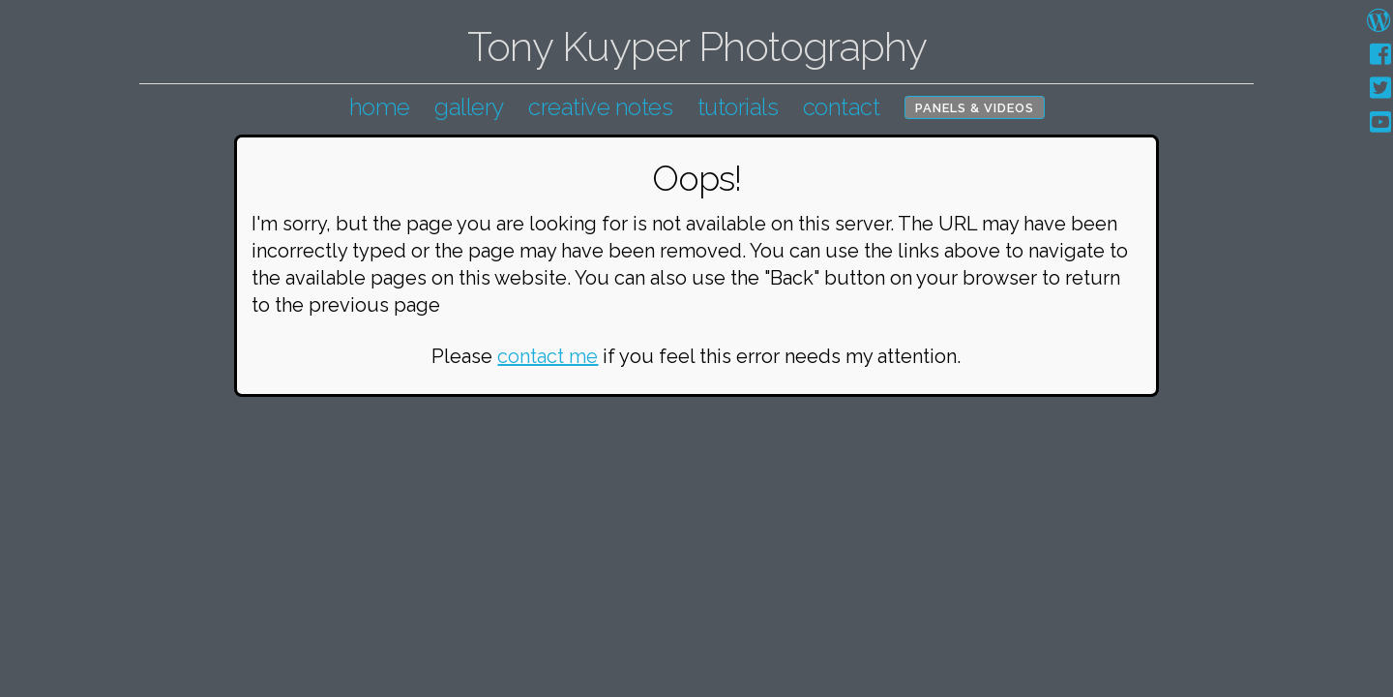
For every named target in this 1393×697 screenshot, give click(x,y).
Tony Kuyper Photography (697, 47)
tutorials (738, 107)
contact (841, 107)
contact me (547, 356)
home (379, 107)
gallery (469, 107)
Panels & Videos (974, 108)
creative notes (600, 107)
